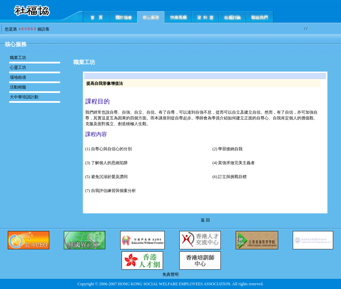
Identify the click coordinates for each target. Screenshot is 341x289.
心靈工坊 (18, 67)
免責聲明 (170, 274)
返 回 (205, 220)
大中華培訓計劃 (24, 97)
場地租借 (18, 77)
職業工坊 (18, 57)
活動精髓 (18, 87)
